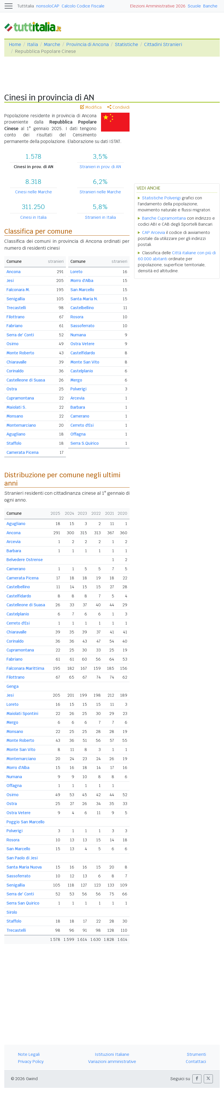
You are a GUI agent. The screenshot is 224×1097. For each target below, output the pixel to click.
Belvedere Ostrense (25, 559)
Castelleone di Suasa (26, 380)
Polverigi (78, 388)
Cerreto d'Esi (82, 425)
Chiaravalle (17, 362)
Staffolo (14, 443)
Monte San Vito (84, 362)
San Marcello (82, 289)
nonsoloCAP (47, 6)
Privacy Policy (31, 1061)
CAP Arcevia (153, 232)
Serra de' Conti (20, 334)
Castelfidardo (82, 352)
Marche (52, 44)
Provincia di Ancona (87, 44)
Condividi (118, 107)
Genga (13, 686)
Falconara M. (18, 289)
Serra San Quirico (23, 903)
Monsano (15, 416)
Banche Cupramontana (164, 218)
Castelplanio (81, 370)
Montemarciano (21, 425)
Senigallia (16, 298)
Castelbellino (82, 307)
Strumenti (196, 1054)
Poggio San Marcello (26, 821)
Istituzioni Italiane (112, 1054)
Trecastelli (16, 307)
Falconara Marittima (25, 668)
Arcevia (77, 398)
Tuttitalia (25, 6)
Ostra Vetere (82, 343)
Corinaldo (15, 370)
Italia (32, 44)
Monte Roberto (20, 352)
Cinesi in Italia (33, 217)
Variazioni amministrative (112, 1061)
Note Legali (29, 1054)
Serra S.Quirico (84, 443)
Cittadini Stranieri (163, 44)
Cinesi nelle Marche (33, 191)
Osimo (13, 343)
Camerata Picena (23, 452)
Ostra (12, 388)
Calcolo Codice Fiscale (83, 6)
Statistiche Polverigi (161, 197)
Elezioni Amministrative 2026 (157, 6)
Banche (210, 6)
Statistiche (126, 44)
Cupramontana (20, 398)
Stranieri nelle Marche (100, 191)
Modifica (91, 107)
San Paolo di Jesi (22, 857)
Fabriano (15, 325)
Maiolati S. (16, 407)
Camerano (79, 416)
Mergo (76, 380)
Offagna (78, 434)
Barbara (77, 407)
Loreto (76, 271)
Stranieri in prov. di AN (100, 166)
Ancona (14, 271)
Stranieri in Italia (100, 217)
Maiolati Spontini (22, 713)
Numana (78, 334)
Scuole (194, 6)
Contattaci (196, 1061)
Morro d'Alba (81, 280)
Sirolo (12, 912)
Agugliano (16, 434)
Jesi (10, 280)
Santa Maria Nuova (24, 867)
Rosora (76, 316)
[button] (196, 1078)
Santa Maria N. (84, 298)
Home (15, 44)
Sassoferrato (82, 325)
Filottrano (16, 316)
